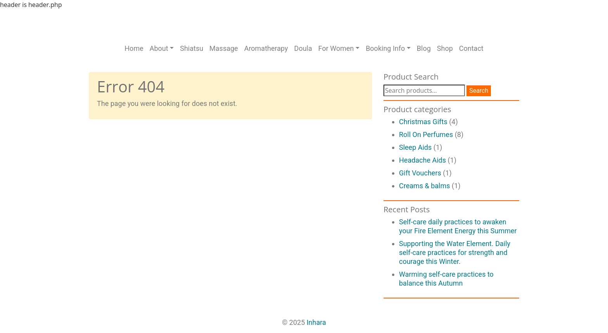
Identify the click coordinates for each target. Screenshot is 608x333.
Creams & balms (424, 186)
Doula (303, 48)
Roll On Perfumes (426, 134)
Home (133, 48)
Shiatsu (191, 48)
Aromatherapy (266, 48)
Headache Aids (422, 160)
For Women (336, 48)
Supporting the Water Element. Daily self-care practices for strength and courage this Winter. (454, 252)
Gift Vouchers (420, 173)
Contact (471, 48)
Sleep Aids (415, 147)
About (159, 48)
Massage (223, 48)
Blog (424, 48)
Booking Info (385, 48)
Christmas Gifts (423, 122)
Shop (445, 48)
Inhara (316, 322)
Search (478, 90)
